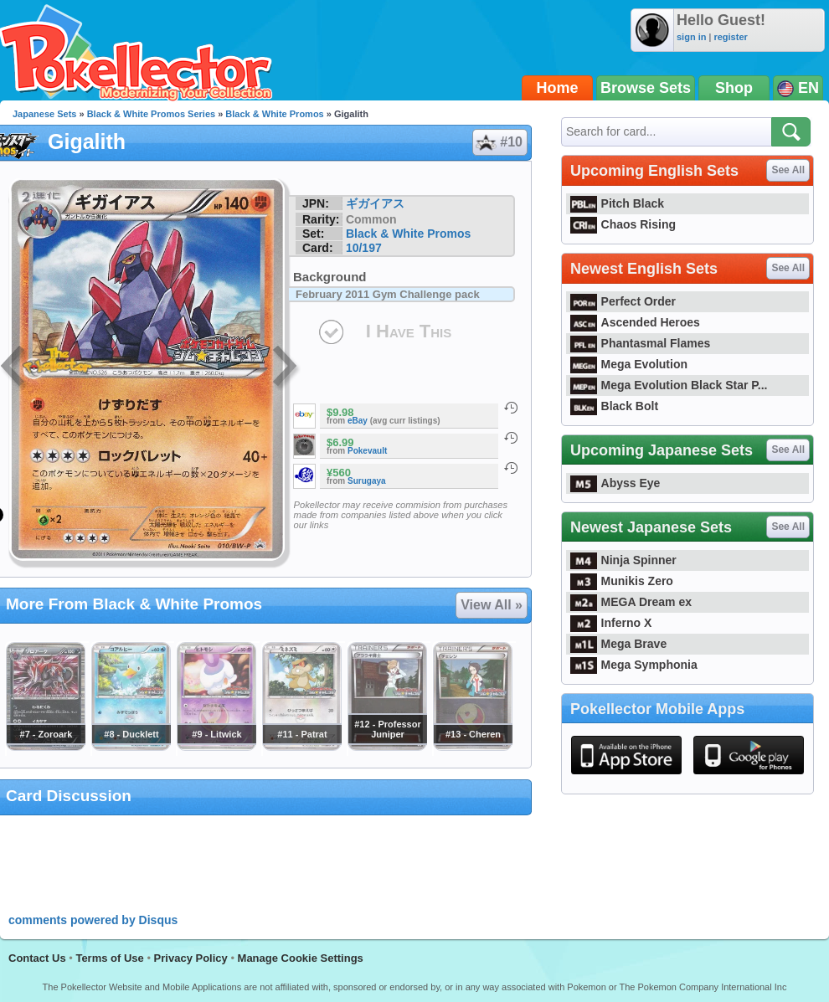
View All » (492, 605)
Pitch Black (617, 203)
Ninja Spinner (623, 560)
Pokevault (367, 450)
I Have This (408, 331)
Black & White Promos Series (151, 114)
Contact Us (37, 958)
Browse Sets (645, 88)
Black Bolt (614, 406)
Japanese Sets (44, 114)
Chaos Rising (623, 224)
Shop (734, 88)
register (730, 37)
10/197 (364, 247)
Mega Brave (618, 643)
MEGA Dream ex (631, 602)
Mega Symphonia (634, 664)
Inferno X (610, 622)
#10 (499, 142)
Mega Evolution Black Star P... (669, 385)
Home (558, 88)
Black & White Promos (274, 114)
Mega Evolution (628, 364)
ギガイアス (375, 203)
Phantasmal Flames (640, 343)
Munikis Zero (621, 581)
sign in (691, 37)
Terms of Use (109, 958)
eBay (358, 420)
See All (788, 170)
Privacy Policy (191, 958)
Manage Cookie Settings (300, 958)
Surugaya (367, 481)
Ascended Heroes (635, 322)
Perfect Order (623, 301)
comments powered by (93, 920)
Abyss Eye (615, 483)
